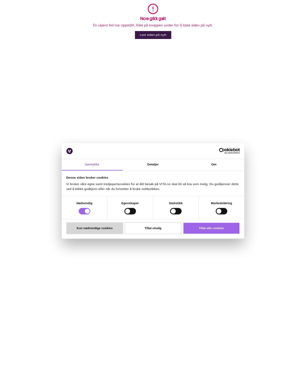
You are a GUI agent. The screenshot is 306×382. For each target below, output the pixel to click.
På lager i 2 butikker (269, 118)
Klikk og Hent (195, 119)
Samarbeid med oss (91, 295)
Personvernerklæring (143, 290)
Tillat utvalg (152, 228)
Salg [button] (74, 13)
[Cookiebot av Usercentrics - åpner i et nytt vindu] (222, 151)
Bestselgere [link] (114, 13)
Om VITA (84, 279)
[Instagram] (40, 355)
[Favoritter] (267, 14)
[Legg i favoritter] (283, 36)
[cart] (283, 14)
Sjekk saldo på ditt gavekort (45, 295)
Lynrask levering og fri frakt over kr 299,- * (214, 107)
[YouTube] (60, 355)
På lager (277, 103)
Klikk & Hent (35, 301)
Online (190, 103)
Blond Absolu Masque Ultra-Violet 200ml (99, 26)
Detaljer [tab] (153, 164)
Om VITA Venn (139, 279)
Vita (21, 26)
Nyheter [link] (90, 13)
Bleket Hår (67, 26)
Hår (29, 26)
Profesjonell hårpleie (46, 26)
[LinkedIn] (50, 355)
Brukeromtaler (36, 312)
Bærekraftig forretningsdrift (96, 290)
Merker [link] (136, 13)
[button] (239, 14)
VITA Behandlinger (90, 306)
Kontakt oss (34, 279)
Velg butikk (193, 123)
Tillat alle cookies (211, 228)
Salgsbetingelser (37, 306)
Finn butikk (86, 284)
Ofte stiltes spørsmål (40, 284)
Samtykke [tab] (92, 164)
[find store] (252, 14)
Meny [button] (59, 13)
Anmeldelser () (191, 34)
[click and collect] (275, 14)
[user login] (259, 14)
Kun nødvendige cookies (95, 228)
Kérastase (192, 48)
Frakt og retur (36, 290)
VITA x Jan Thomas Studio (95, 301)
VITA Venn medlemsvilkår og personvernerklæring (162, 284)
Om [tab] (213, 164)
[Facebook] (30, 355)
